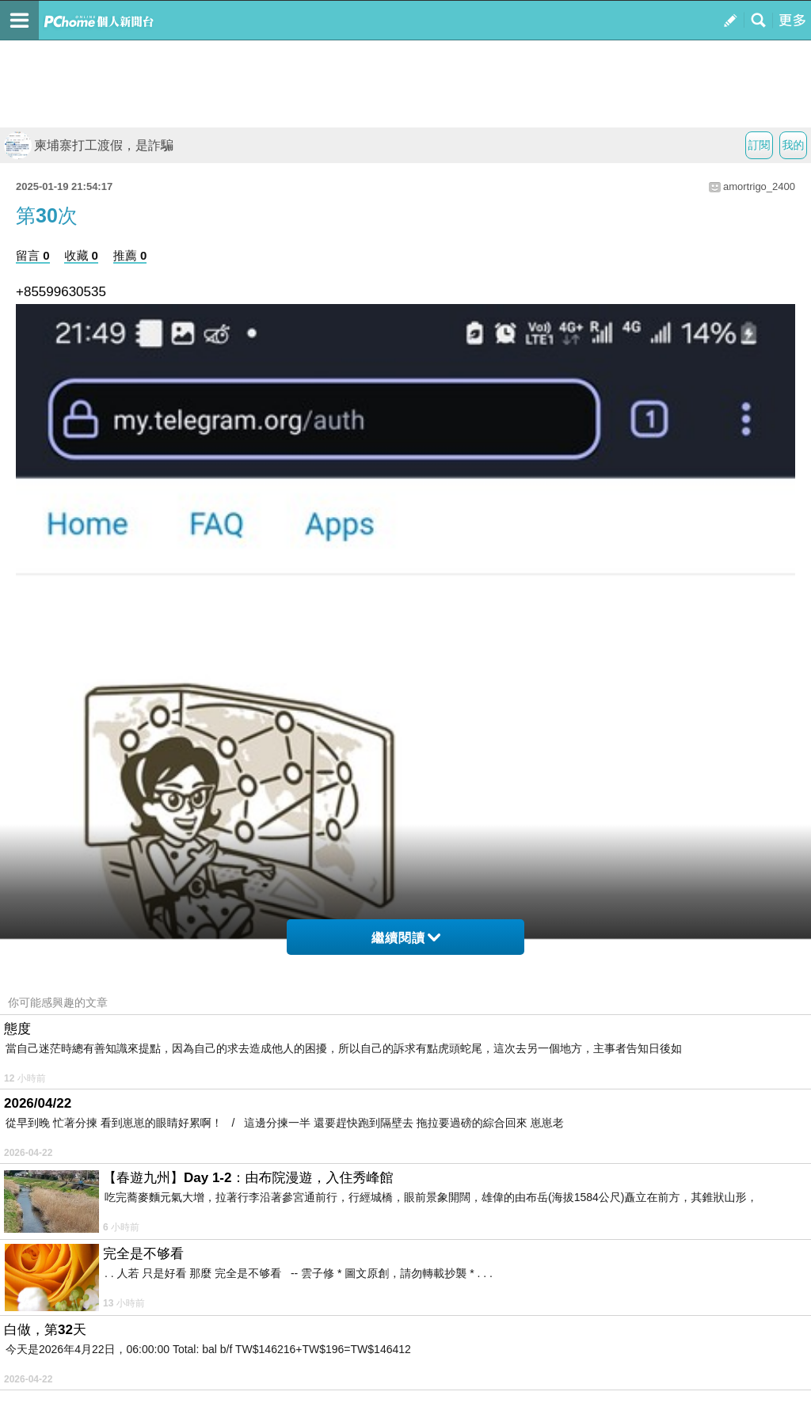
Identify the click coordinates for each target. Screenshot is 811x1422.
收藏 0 (81, 255)
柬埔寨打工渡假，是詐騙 (88, 145)
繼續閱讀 (405, 938)
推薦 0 (130, 255)
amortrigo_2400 (759, 186)
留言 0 (33, 255)
